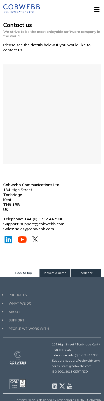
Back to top (23, 273)
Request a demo (54, 273)
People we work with (29, 329)
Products (18, 295)
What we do (20, 303)
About (14, 312)
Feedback (86, 273)
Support (17, 320)
